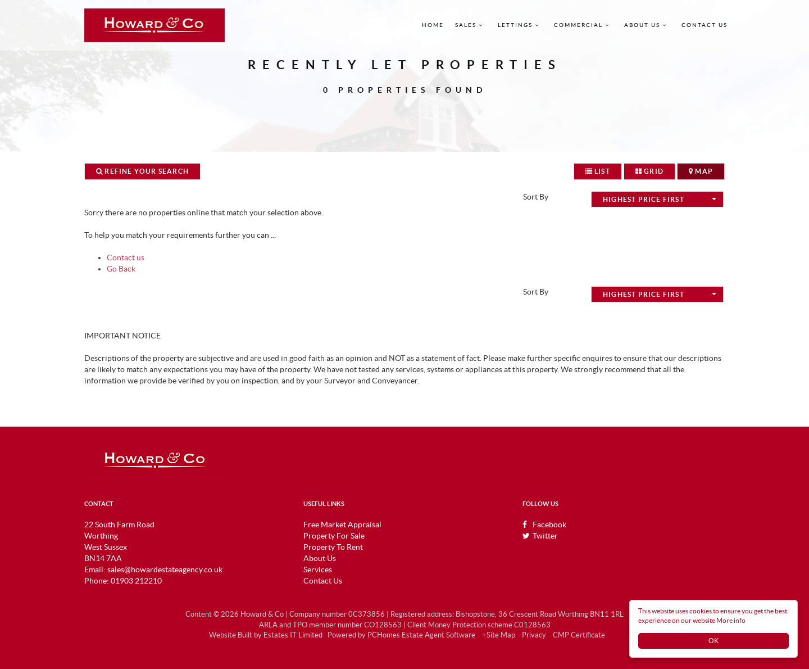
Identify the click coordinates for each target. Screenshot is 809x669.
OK (713, 640)
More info (731, 620)
